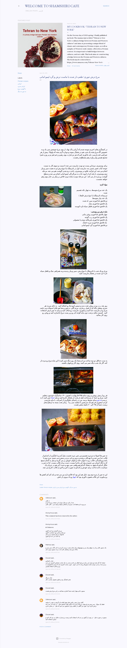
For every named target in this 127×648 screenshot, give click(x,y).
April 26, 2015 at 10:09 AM (53, 582)
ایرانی (19, 84)
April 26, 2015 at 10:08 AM (53, 569)
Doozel (48, 558)
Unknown (49, 498)
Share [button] (68, 66)
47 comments (76, 66)
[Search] (106, 6)
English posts (31, 11)
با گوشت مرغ (22, 89)
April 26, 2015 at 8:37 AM (53, 552)
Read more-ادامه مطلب (102, 65)
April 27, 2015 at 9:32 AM (52, 609)
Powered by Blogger (63, 638)
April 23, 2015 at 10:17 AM (53, 518)
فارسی (40, 11)
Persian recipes (23, 81)
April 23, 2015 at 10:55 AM (53, 539)
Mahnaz (48, 545)
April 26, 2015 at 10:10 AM (53, 594)
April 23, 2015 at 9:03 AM (53, 507)
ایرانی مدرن (21, 86)
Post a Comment (45, 626)
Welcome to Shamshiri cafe (52, 6)
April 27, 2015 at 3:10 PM (52, 622)
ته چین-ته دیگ (22, 91)
